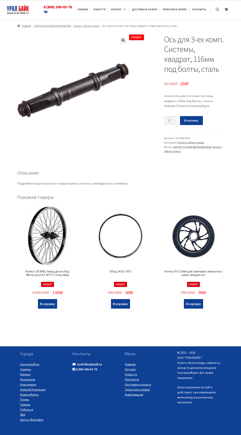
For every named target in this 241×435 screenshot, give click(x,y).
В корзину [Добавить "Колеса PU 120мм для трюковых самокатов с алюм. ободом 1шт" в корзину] (193, 304)
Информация (134, 394)
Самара (25, 404)
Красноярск (28, 384)
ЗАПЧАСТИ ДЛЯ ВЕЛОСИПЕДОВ (52, 26)
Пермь (24, 399)
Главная (26, 26)
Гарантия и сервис (137, 389)
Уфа (22, 415)
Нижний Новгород (33, 389)
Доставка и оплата (138, 384)
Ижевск (25, 374)
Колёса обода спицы (86, 26)
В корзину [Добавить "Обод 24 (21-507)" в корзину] (120, 304)
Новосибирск (29, 394)
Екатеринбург (30, 364)
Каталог (130, 369)
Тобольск (26, 409)
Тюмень (25, 369)
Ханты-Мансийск (31, 420)
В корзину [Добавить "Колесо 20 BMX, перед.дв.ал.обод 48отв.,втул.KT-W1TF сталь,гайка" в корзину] (47, 304)
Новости (131, 374)
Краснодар (27, 379)
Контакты (132, 379)
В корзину (191, 120)
